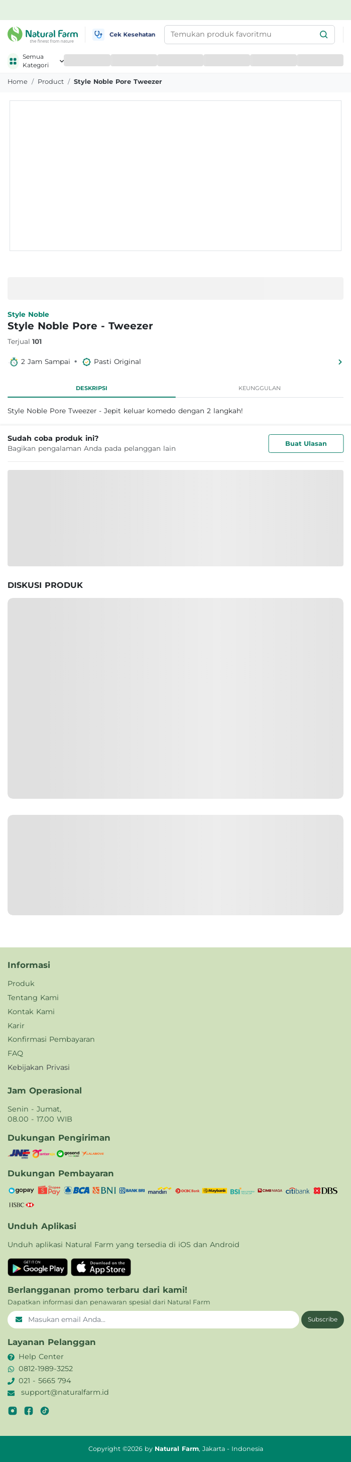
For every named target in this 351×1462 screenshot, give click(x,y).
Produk (21, 983)
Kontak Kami (31, 1011)
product (51, 81)
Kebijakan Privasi (39, 1067)
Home (18, 81)
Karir (16, 1025)
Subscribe (322, 1319)
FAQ (15, 1053)
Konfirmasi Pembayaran (51, 1039)
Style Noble (28, 314)
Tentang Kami (33, 997)
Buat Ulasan (306, 443)
